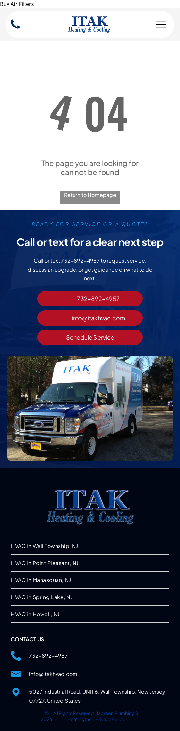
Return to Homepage (90, 194)
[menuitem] (90, 546)
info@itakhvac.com (53, 673)
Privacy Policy (110, 719)
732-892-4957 (48, 655)
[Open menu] (161, 24)
